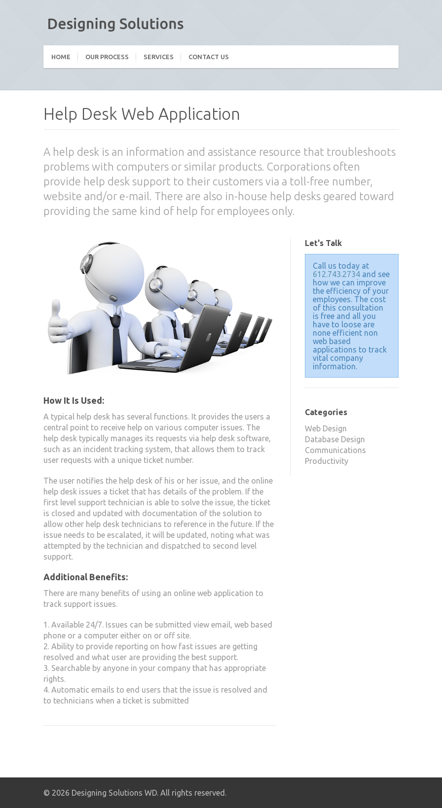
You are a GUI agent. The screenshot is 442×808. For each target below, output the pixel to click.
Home (61, 56)
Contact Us (208, 56)
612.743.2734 (336, 274)
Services (159, 56)
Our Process (107, 56)
